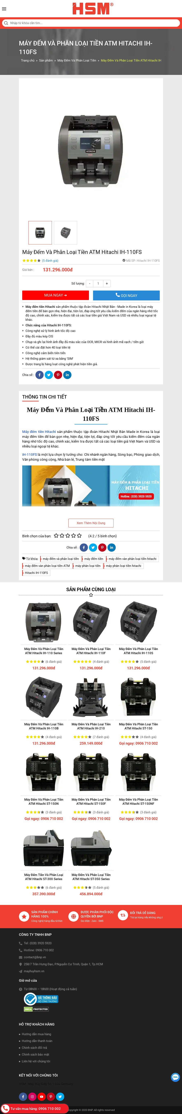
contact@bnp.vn (35, 957)
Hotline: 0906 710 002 (39, 950)
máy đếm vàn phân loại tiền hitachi (132, 559)
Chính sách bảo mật (35, 1054)
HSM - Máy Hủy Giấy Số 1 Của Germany (46, 1084)
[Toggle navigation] (4, 9)
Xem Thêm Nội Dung (91, 523)
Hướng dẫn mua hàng (36, 1034)
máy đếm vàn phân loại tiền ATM (47, 566)
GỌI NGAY (126, 295)
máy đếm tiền (93, 559)
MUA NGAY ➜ (55, 295)
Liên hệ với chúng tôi (36, 1061)
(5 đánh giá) (50, 261)
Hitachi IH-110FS (36, 573)
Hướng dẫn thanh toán (37, 1041)
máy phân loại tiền (87, 566)
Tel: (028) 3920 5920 (37, 943)
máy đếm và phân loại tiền (61, 559)
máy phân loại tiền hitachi (123, 566)
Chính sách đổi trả (34, 1048)
